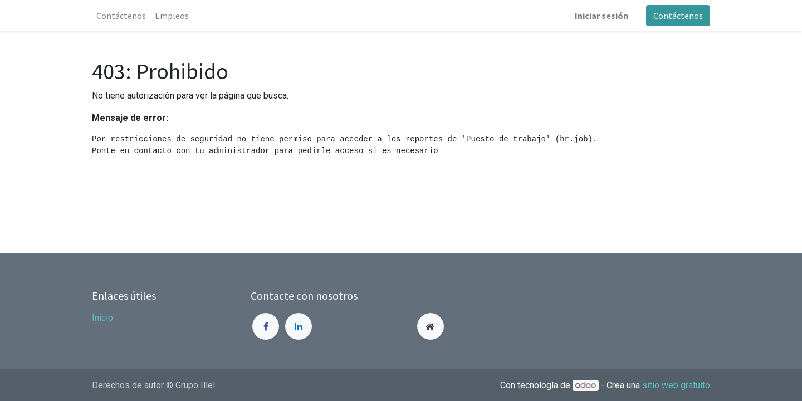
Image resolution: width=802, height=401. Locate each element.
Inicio (102, 317)
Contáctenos (678, 15)
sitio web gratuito (676, 385)
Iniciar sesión (601, 15)
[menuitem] (121, 15)
